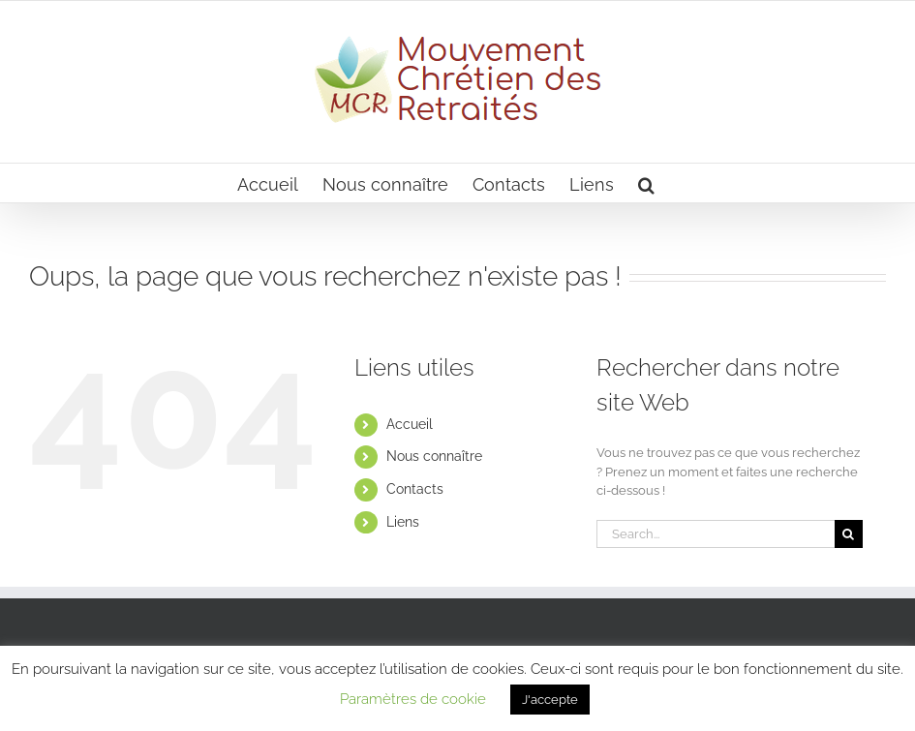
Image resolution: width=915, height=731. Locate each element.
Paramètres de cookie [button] (413, 699)
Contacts (414, 489)
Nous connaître (434, 456)
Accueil (409, 424)
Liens (402, 522)
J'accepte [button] (550, 699)
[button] (646, 183)
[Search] (849, 534)
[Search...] (715, 534)
